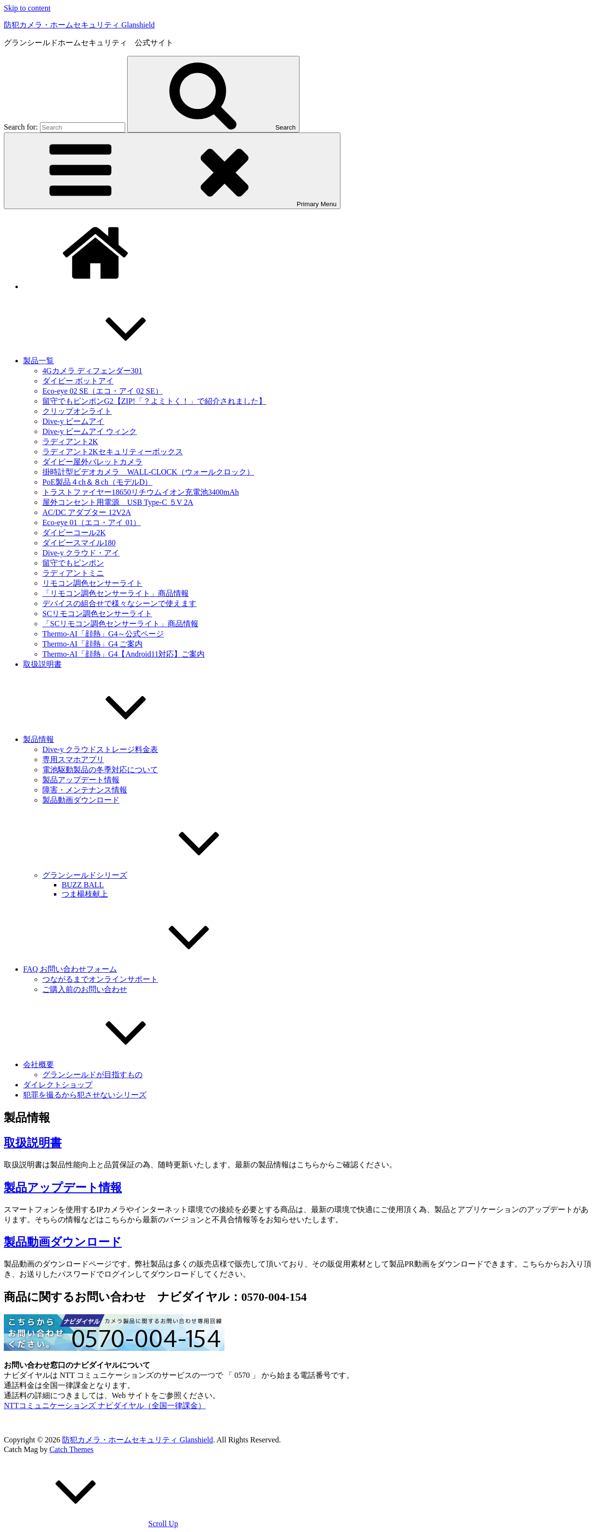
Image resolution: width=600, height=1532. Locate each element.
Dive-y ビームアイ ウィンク (89, 431)
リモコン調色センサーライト (92, 583)
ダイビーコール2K (74, 532)
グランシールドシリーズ (157, 875)
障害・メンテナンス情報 (84, 790)
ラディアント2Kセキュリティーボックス (112, 452)
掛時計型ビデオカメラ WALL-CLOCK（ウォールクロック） (148, 472)
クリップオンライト (77, 411)
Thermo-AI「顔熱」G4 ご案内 (92, 644)
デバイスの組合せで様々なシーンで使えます (119, 603)
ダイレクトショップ (57, 1085)
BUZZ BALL (83, 885)
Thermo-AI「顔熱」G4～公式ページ (103, 634)
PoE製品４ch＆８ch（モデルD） (97, 482)
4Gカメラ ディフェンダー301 (92, 371)
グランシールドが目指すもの (92, 1074)
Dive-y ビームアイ (73, 421)
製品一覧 (110, 361)
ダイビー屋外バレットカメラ (92, 462)
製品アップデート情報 (80, 780)
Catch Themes (72, 1449)
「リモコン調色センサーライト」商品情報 (115, 593)
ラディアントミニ (73, 573)
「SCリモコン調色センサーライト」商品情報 (120, 624)
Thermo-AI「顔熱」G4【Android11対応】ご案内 (123, 654)
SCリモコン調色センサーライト (97, 613)
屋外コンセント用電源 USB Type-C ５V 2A (117, 502)
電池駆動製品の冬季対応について (100, 770)
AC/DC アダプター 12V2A (86, 512)
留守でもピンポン (73, 563)
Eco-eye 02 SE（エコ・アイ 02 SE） (102, 391)
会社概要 (110, 1064)
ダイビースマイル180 (79, 543)
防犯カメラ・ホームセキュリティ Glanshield (79, 25)
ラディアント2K (70, 441)
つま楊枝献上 (85, 894)
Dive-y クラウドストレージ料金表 (100, 749)
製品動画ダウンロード (80, 800)
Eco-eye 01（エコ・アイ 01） (91, 522)
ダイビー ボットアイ (78, 381)
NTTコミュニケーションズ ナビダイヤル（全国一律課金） (105, 1405)
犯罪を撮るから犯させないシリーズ (84, 1095)
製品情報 (110, 739)
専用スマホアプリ (73, 759)
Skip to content (27, 8)
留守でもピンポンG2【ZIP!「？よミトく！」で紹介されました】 (154, 401)
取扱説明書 (42, 664)
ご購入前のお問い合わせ (84, 989)
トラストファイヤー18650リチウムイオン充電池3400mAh (140, 492)
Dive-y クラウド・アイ (80, 553)
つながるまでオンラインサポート (100, 979)
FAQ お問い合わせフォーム (142, 969)
